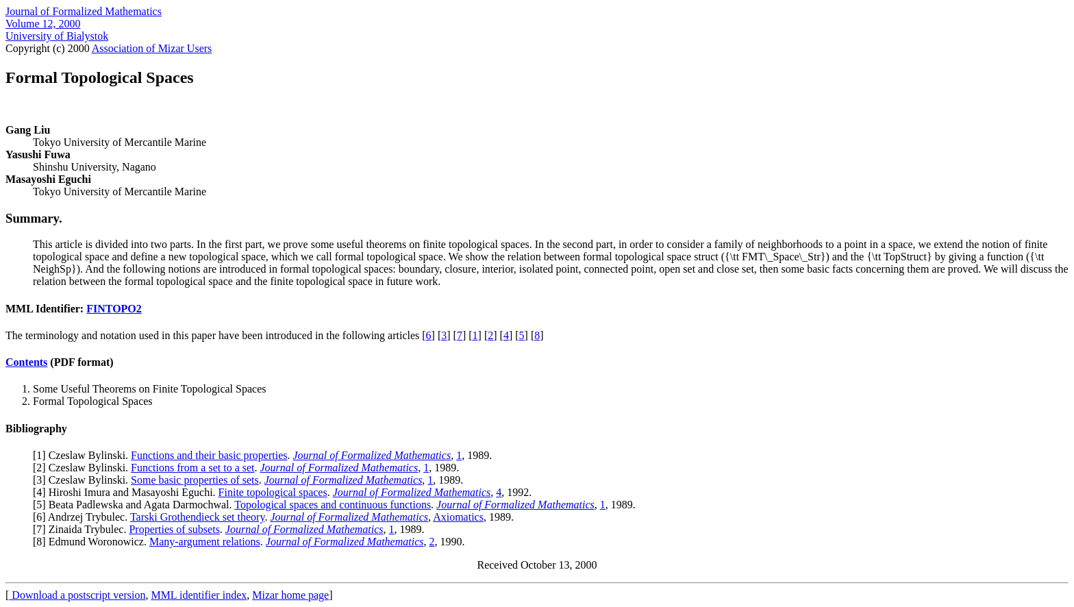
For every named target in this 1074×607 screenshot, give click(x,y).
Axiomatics (458, 517)
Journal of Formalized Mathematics (83, 11)
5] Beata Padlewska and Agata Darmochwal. (135, 504)
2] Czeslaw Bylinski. (83, 467)
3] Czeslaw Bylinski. (83, 480)
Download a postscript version (77, 595)
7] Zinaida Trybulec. (82, 529)
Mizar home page (290, 595)
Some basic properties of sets (195, 480)
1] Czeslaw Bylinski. (83, 455)
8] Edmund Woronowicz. (92, 541)
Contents (26, 362)
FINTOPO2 (114, 308)
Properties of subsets (174, 529)
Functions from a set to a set (192, 467)
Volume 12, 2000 (42, 23)
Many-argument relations (204, 541)
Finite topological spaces (272, 492)
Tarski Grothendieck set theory (197, 517)
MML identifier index (199, 595)
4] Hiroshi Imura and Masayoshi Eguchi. (127, 492)
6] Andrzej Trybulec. (83, 517)
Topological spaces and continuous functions (332, 504)
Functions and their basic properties (209, 455)
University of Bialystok (56, 36)
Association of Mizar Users (152, 48)
